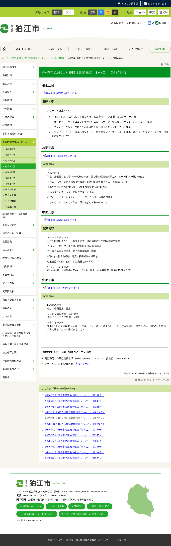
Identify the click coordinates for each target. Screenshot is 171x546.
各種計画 (7, 75)
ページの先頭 (160, 379)
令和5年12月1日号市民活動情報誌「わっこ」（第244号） (75, 412)
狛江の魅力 (136, 48)
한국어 (163, 12)
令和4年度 (10, 172)
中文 (152, 12)
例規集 (6, 377)
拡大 (68, 12)
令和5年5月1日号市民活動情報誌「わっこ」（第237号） (74, 452)
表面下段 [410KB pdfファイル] (60, 155)
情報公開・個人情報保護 (15, 344)
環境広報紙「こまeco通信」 (15, 215)
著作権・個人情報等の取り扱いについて (87, 540)
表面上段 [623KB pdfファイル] (60, 93)
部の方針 (7, 83)
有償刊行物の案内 (12, 258)
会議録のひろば (11, 369)
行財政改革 (8, 117)
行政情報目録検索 (12, 360)
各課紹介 (7, 92)
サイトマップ (119, 540)
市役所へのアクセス (31, 506)
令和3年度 (10, 178)
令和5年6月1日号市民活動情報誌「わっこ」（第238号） (74, 446)
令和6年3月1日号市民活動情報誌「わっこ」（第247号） (74, 395)
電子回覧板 (8, 291)
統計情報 (7, 125)
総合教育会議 (10, 352)
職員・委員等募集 (12, 299)
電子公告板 (8, 283)
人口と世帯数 (57, 506)
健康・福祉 (111, 48)
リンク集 (7, 316)
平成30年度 (10, 195)
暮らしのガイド (26, 48)
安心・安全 (56, 48)
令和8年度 (10, 149)
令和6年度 (10, 160)
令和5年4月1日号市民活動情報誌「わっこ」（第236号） (74, 458)
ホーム (5, 49)
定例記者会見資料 (12, 324)
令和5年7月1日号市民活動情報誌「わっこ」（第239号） (74, 441)
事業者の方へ (10, 274)
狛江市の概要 (10, 67)
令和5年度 (59, 58)
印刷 (165, 64)
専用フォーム (82, 363)
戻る (147, 379)
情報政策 (7, 308)
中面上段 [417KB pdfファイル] (60, 220)
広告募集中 (8, 250)
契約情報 (7, 266)
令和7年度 (10, 155)
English (140, 12)
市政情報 (160, 48)
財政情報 (7, 100)
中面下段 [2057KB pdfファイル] (61, 287)
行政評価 (7, 108)
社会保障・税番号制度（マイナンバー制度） (17, 334)
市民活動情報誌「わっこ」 (38, 58)
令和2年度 (10, 184)
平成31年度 (10, 189)
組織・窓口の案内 (101, 506)
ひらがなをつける (157, 3)
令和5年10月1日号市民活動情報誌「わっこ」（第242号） (75, 424)
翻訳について (55, 540)
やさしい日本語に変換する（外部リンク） (84, 513)
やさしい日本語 (130, 3)
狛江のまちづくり (12, 233)
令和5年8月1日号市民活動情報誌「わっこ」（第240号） (74, 435)
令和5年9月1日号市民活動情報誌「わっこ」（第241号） (74, 429)
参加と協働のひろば (13, 133)
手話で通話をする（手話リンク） (38, 513)
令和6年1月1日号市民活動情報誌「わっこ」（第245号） (74, 406)
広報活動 (7, 241)
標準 (57, 12)
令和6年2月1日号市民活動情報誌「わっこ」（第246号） (74, 401)
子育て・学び (83, 48)
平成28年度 (10, 207)
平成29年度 (10, 201)
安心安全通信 (10, 224)
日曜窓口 (78, 506)
